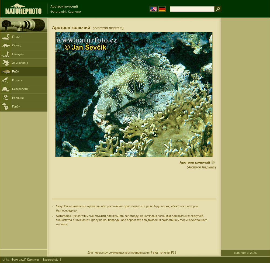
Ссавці (16, 45)
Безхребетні (20, 89)
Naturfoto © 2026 (245, 252)
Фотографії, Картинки (25, 259)
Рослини (18, 97)
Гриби (16, 106)
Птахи (16, 36)
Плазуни (17, 54)
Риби (15, 71)
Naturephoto (50, 259)
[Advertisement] (245, 104)
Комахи (17, 80)
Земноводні (20, 62)
